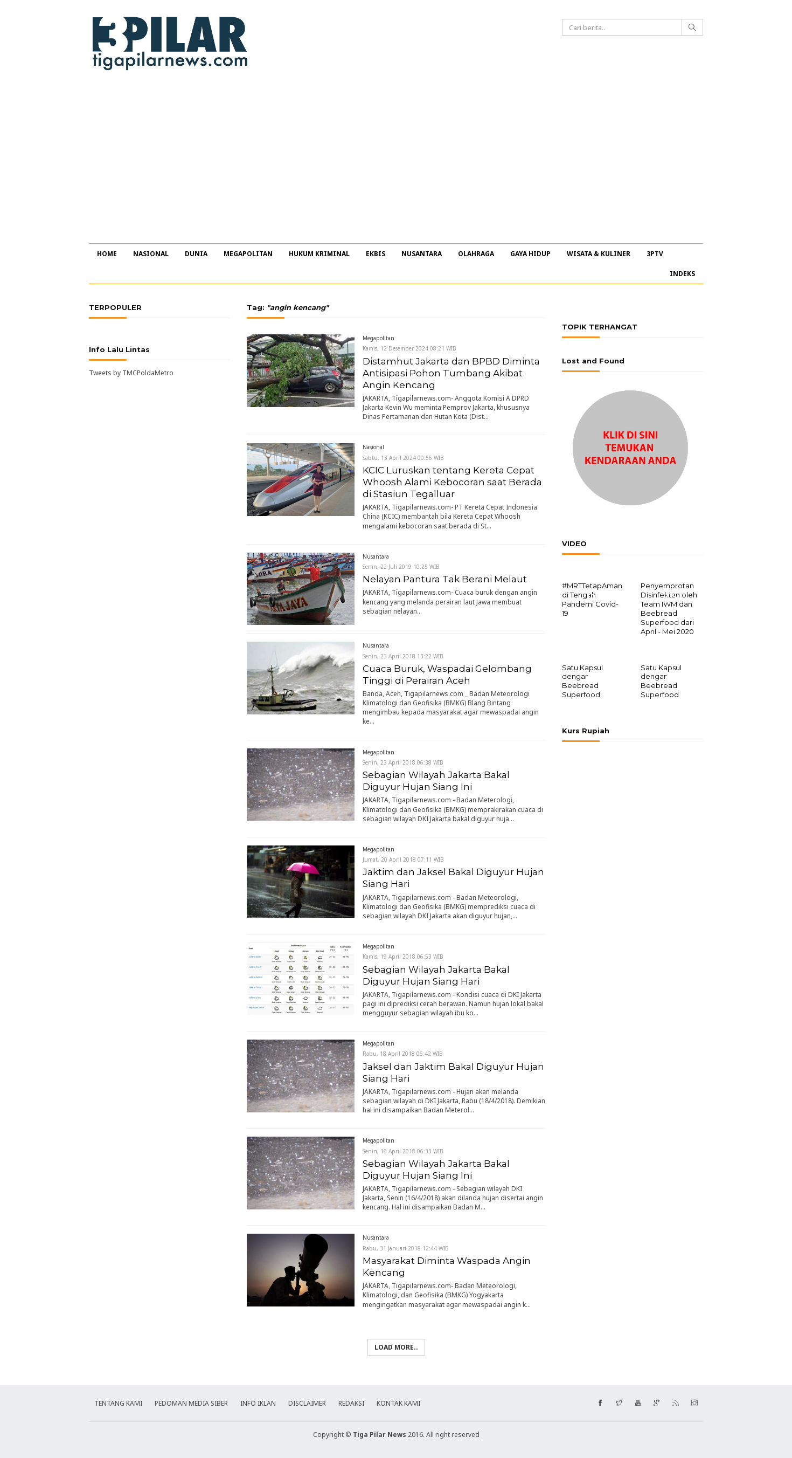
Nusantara (376, 556)
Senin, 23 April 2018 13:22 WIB (403, 656)
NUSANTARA (421, 253)
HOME (107, 253)
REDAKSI (351, 1403)
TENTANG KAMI (118, 1403)
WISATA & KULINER (598, 253)
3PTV (655, 253)
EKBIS (375, 253)
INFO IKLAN (258, 1403)
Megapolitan (378, 338)
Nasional (373, 447)
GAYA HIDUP (530, 253)
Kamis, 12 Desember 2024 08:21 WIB (409, 348)
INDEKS (682, 273)
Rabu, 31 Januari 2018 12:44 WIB (406, 1248)
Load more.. (396, 1347)
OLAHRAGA (476, 253)
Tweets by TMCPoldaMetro (131, 372)
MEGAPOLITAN (248, 253)
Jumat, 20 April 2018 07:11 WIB (403, 859)
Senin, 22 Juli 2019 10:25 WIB (401, 566)
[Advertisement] (396, 162)
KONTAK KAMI (398, 1403)
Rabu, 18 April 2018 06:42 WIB (403, 1053)
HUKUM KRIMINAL (319, 253)
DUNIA (196, 253)
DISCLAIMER (307, 1403)
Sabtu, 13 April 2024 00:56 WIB (403, 458)
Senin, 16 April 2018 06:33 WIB (403, 1151)
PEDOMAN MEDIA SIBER (191, 1403)
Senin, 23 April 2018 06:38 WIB (403, 762)
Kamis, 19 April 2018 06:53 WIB (403, 956)
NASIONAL (151, 253)
